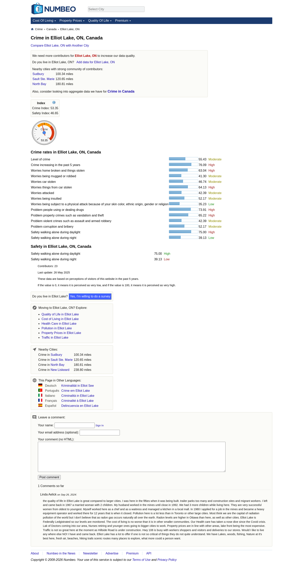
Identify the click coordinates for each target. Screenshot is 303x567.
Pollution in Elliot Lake (57, 328)
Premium (121, 20)
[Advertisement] (243, 51)
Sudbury (38, 74)
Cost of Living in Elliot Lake (60, 319)
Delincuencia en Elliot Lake (79, 405)
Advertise (112, 553)
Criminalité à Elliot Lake (77, 400)
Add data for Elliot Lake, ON (96, 62)
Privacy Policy (167, 559)
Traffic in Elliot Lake (55, 337)
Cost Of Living (43, 20)
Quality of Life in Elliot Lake (60, 314)
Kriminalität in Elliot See (77, 385)
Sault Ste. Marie (43, 79)
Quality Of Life (98, 20)
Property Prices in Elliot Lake (61, 333)
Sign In (99, 425)
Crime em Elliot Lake (75, 390)
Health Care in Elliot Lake (59, 323)
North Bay (39, 84)
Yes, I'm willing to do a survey (90, 296)
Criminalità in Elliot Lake (77, 395)
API (148, 553)
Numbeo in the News (61, 553)
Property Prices (71, 20)
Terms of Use (141, 559)
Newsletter (90, 553)
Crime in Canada (121, 91)
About (35, 553)
